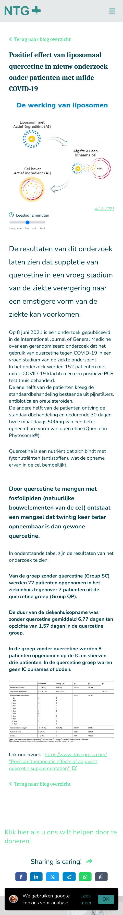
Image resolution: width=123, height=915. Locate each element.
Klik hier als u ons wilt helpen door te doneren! (61, 836)
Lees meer (86, 899)
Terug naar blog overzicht (40, 39)
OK (105, 899)
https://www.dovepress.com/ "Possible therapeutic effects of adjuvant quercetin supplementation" (58, 761)
